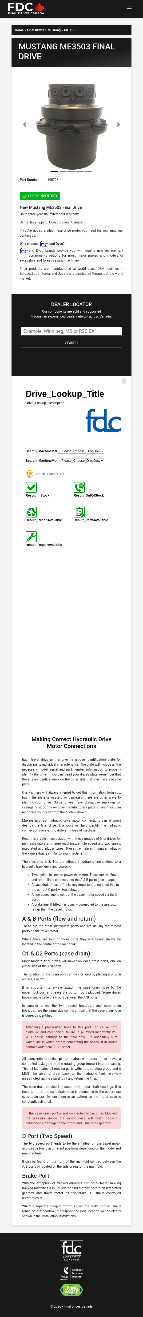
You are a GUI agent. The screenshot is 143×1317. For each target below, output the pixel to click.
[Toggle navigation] (129, 8)
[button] (24, 124)
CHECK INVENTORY (40, 196)
